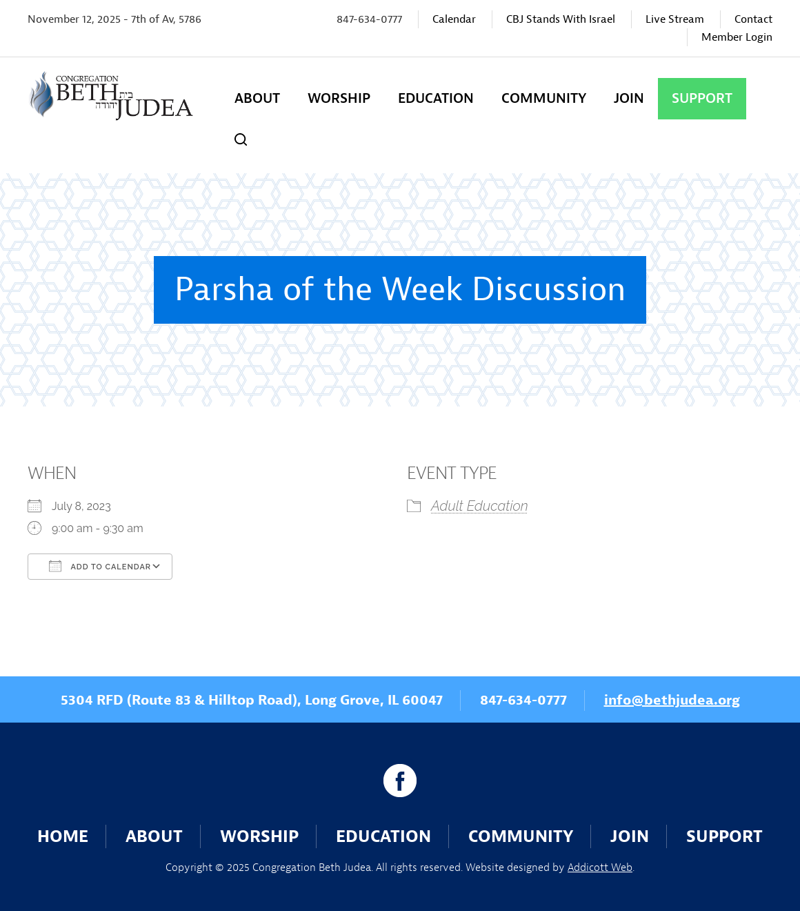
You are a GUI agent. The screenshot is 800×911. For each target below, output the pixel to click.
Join (629, 98)
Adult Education (479, 506)
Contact (753, 19)
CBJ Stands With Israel (560, 19)
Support (702, 98)
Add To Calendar (100, 566)
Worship (339, 98)
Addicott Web (600, 867)
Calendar (454, 19)
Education (436, 98)
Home (62, 836)
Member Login (736, 37)
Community (543, 98)
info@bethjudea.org (672, 700)
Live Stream (675, 19)
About (257, 98)
